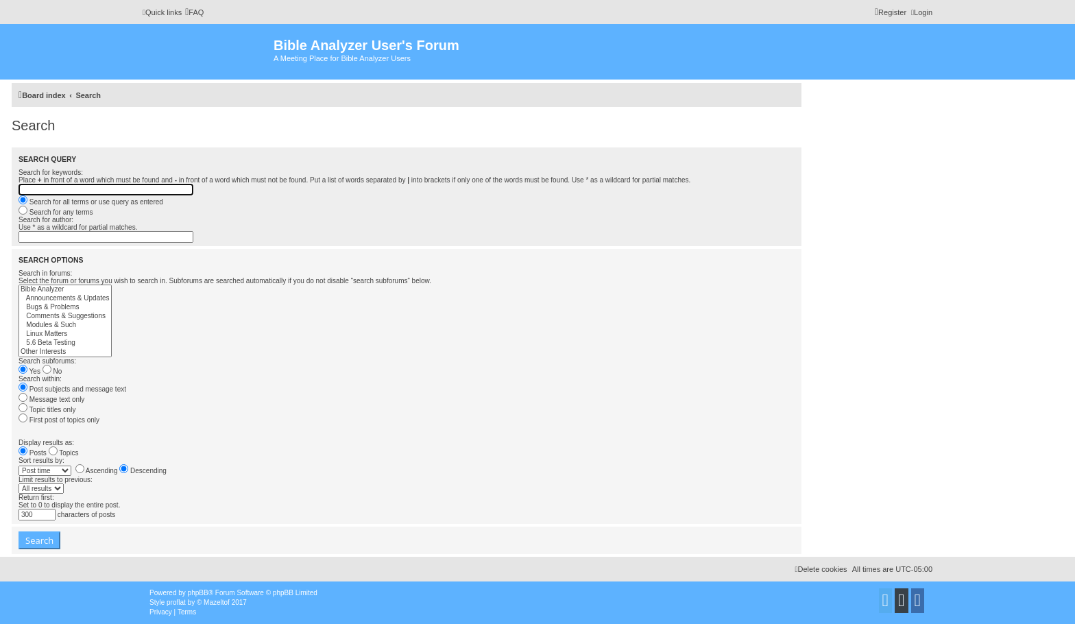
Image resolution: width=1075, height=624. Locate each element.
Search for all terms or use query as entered (91, 202)
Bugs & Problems (65, 307)
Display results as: (46, 442)
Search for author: (46, 220)
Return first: (36, 497)
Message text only (51, 399)
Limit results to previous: (56, 479)
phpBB (198, 593)
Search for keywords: (51, 172)
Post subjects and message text (72, 389)
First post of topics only (59, 420)
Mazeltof (217, 602)
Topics (64, 453)
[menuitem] (194, 12)
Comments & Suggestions (65, 316)
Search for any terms (56, 212)
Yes (29, 371)
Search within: (40, 379)
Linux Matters (65, 334)
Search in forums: (45, 273)
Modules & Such (65, 325)
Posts (33, 453)
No (52, 371)
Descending (143, 471)
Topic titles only (47, 409)
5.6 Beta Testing (65, 343)
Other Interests (65, 352)
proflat (176, 602)
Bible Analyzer (65, 289)
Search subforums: (47, 361)
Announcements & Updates (65, 298)
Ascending (96, 471)
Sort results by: (41, 460)
